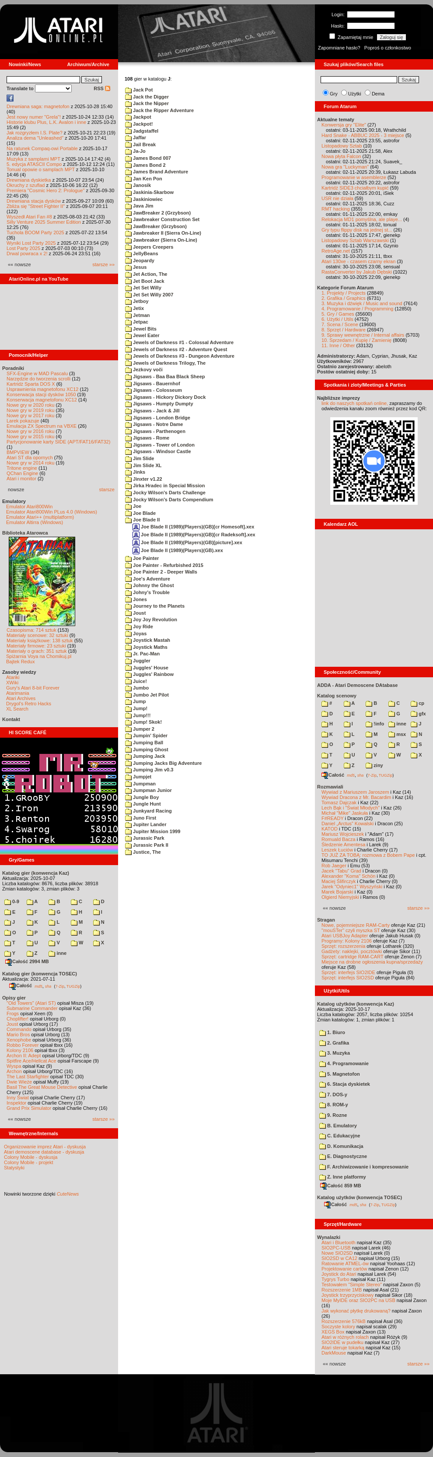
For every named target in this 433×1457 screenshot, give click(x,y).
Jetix (134, 308)
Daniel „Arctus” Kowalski (347, 823)
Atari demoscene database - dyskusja (44, 1151)
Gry (334, 93)
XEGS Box (333, 1331)
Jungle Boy (142, 797)
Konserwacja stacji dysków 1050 (41, 394)
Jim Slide (139, 458)
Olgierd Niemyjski (340, 897)
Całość (20, 985)
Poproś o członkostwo (387, 47)
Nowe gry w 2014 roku (30, 462)
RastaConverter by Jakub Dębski (356, 272)
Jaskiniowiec (144, 199)
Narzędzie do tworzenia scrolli (38, 378)
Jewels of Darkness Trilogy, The (165, 363)
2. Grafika (334, 1042)
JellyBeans (141, 253)
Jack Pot (139, 89)
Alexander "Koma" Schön (348, 876)
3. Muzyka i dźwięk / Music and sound (361, 303)
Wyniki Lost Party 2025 (31, 243)
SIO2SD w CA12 (339, 1258)
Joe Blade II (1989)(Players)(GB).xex (178, 550)
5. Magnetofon (339, 1074)
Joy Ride (139, 626)
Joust (12, 1024)
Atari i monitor (21, 478)
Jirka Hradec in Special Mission (165, 485)
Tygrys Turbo (335, 1279)
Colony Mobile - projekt (28, 1162)
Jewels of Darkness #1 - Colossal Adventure (179, 342)
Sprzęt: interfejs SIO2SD (347, 977)
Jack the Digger (147, 96)
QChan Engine (22, 473)
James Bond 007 (148, 158)
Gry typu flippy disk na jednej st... (356, 229)
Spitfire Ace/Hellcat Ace (31, 1060)
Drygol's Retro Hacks (28, 703)
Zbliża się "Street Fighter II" (36, 206)
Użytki (354, 93)
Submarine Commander (32, 1008)
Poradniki (13, 368)
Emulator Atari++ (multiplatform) (40, 517)
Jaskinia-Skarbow (149, 192)
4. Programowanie (344, 1063)
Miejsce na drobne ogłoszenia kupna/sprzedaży (372, 961)
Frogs (13, 1013)
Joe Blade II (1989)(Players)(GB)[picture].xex (187, 542)
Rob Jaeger (333, 865)
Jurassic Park (144, 838)
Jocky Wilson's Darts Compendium (169, 499)
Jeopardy (139, 260)
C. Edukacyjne (339, 1135)
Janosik (138, 185)
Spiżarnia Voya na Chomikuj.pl (38, 656)
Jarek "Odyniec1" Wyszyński (351, 886)
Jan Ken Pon (143, 178)
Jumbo (137, 687)
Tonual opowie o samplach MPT (41, 169)
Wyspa (14, 1066)
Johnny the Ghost (149, 585)
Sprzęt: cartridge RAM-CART (352, 956)
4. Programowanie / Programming (357, 308)
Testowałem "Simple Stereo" (351, 1284)
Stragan (326, 919)
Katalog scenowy (336, 695)
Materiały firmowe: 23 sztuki (36, 645)
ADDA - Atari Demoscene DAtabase (357, 685)
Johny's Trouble (147, 592)
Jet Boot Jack (144, 281)
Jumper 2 (139, 729)
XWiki (12, 682)
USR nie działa (337, 198)
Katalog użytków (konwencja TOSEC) (359, 1197)
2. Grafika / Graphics (343, 298)
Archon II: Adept (24, 1055)
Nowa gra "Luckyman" (345, 166)
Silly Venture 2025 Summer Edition (44, 222)
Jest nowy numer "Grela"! (34, 117)
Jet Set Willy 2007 (149, 294)
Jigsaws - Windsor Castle (158, 451)
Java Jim (139, 205)
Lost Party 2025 (23, 248)
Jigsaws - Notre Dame (154, 424)
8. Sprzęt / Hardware (343, 329)
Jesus (136, 267)
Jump (135, 701)
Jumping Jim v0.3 (149, 769)
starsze (107, 489)
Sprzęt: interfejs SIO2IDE (348, 972)
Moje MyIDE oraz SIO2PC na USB (358, 1300)
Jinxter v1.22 (143, 479)
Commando (19, 1029)
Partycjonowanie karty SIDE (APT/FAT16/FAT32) (58, 441)
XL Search (17, 708)
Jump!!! (137, 715)
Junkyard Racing (148, 810)
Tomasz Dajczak (338, 802)
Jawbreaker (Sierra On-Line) (161, 240)
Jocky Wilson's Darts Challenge (165, 492)
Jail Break (140, 144)
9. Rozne (333, 1115)
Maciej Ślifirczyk (338, 881)
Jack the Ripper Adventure (159, 110)
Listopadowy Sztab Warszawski (355, 240)
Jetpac (136, 321)
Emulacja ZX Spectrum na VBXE (42, 426)
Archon (14, 1071)
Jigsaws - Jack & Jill (152, 410)
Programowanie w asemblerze (353, 177)
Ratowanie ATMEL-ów (345, 1263)
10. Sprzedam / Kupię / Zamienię (356, 340)
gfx (418, 713)
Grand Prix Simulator (29, 1108)
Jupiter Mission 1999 (152, 831)
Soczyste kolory (338, 1326)
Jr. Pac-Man (142, 653)
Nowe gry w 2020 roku (30, 405)
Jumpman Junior (148, 790)
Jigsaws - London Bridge (157, 417)
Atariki (13, 677)
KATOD (329, 828)
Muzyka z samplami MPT (33, 159)
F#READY (332, 818)
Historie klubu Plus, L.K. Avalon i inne (46, 122)
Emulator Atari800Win (29, 506)
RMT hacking (335, 208)
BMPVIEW (18, 452)
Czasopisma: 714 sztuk (31, 630)
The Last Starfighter (28, 1076)
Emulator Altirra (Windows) (34, 522)
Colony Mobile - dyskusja (30, 1157)
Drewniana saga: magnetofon (38, 106)
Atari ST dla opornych (30, 457)
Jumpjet (138, 776)
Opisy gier (14, 997)
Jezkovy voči (144, 369)
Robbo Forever (22, 1045)
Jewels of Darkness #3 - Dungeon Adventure (179, 356)
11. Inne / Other (338, 345)
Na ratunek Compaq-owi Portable (42, 148)
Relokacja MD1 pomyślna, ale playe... (361, 219)
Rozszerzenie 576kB (343, 1321)
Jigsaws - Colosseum (153, 390)
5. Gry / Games (337, 314)
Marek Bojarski (337, 891)
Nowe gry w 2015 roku (30, 436)
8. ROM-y (333, 1104)
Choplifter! (17, 1018)
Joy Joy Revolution (151, 619)
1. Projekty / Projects (343, 293)
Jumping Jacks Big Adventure (163, 763)
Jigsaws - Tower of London (160, 444)
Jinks (135, 472)
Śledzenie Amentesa (343, 844)
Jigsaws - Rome (147, 437)
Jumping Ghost (146, 749)
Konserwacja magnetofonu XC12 (42, 399)
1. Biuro (332, 1032)
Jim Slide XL (143, 465)
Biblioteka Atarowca (25, 532)
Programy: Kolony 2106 (346, 940)
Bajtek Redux (20, 661)
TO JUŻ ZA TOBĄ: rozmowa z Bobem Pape (368, 855)
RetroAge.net (335, 250)
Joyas (136, 633)
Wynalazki (328, 1237)
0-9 (11, 901)
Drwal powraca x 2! (27, 253)
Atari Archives (20, 698)
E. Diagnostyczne (343, 1156)
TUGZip (73, 986)
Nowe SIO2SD (337, 1253)
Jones (136, 599)
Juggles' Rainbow (149, 674)
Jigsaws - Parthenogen (155, 431)
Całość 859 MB (340, 1185)
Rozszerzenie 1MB (341, 1289)
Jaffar (135, 137)
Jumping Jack (145, 756)
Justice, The (143, 852)
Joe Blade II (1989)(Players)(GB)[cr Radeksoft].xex (194, 534)
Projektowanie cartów (344, 1268)
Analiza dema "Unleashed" (35, 138)
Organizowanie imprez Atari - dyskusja (45, 1146)
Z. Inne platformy (342, 1176)
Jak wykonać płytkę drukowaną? (356, 1310)
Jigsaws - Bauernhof (152, 383)
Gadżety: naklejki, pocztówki (351, 951)
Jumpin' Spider (146, 735)
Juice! (136, 681)
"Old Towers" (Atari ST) (31, 1003)
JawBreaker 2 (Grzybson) (158, 212)
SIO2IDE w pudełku (342, 1342)
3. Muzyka (334, 1053)
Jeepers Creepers (149, 247)
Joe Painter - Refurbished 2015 (164, 565)
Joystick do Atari (338, 1274)
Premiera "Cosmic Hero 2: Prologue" (45, 190)
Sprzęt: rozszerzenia (343, 946)
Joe (133, 506)
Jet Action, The (146, 274)
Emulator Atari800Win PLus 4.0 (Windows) (51, 511)
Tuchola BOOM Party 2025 (35, 232)
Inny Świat (18, 1097)
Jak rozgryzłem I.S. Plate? (35, 132)
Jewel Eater (142, 335)
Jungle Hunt (143, 803)
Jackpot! (139, 124)
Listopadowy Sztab (341, 145)
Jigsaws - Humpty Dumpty (159, 403)
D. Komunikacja (341, 1146)
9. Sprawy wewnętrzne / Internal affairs (362, 335)
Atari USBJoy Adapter (344, 935)
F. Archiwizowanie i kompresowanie (364, 1166)
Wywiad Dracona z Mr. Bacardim (356, 797)
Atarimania (17, 693)
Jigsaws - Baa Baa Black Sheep (165, 376)
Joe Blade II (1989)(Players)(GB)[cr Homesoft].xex (193, 526)
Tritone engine (22, 468)
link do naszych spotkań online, (354, 403)
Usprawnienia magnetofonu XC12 (43, 389)
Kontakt (11, 719)
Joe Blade (140, 513)
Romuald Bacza (338, 839)
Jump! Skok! (143, 722)
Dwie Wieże (19, 1081)
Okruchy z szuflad (26, 185)
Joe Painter (142, 558)
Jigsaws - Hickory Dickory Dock (165, 397)
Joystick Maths (146, 647)
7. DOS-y (333, 1094)
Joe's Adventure (147, 578)
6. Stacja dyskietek (344, 1084)
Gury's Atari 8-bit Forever (32, 687)
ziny (374, 765)
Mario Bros (18, 1034)
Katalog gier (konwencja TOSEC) (39, 973)
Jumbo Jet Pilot (147, 694)
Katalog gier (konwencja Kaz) (35, 873)
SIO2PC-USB (336, 1247)
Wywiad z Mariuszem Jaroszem (355, 792)
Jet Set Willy (143, 287)
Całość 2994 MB (27, 961)
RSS (102, 88)
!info (375, 723)
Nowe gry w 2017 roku (30, 415)
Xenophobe (19, 1039)
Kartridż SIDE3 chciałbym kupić (354, 187)
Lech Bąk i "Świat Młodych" (350, 807)
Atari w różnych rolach (345, 1337)
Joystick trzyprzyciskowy (347, 1295)
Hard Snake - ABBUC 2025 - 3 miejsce (362, 135)
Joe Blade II (142, 519)
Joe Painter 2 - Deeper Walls (161, 571)
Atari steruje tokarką (342, 1347)
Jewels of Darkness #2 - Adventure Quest (176, 349)
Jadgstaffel (141, 131)
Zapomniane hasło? (339, 47)
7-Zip (59, 986)
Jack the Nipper (147, 103)
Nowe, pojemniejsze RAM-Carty (355, 925)
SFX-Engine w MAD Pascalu (37, 373)
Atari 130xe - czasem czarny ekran (358, 261)
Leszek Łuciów (337, 849)
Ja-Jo (135, 151)
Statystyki (14, 1167)
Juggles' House (146, 667)
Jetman (137, 315)
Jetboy (137, 301)
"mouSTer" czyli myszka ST (350, 930)
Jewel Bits (141, 328)
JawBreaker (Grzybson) (156, 226)
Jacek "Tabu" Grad (341, 870)
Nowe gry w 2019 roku (30, 410)
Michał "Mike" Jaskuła (344, 813)
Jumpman (140, 783)
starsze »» (103, 264)
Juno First (140, 817)
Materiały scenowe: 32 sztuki (37, 635)
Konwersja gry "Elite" (343, 124)
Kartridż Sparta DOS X (31, 384)
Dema (378, 93)
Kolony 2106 (20, 1050)
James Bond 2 (145, 165)
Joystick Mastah (147, 640)
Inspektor (16, 1102)
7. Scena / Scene (339, 324)
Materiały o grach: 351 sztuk (37, 651)
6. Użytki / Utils (337, 319)
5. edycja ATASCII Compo (34, 164)
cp (417, 703)
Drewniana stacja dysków (34, 201)
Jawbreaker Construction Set (162, 219)
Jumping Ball (144, 742)
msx (397, 734)
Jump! (136, 708)
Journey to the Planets (155, 606)
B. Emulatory (338, 1125)
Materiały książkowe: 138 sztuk (40, 640)
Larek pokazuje (23, 420)
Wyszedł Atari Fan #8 (29, 216)
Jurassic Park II (146, 845)
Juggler (137, 660)
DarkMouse (333, 1352)
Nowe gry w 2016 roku (30, 431)
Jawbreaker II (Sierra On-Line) (163, 233)
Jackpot (138, 117)
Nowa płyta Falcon (341, 156)
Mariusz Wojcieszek (342, 834)
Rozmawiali (330, 786)
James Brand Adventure (156, 171)
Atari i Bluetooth (338, 1242)
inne (57, 953)
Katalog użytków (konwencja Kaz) (355, 1004)
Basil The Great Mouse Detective (42, 1087)
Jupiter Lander (145, 824)
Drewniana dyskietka (29, 180)
